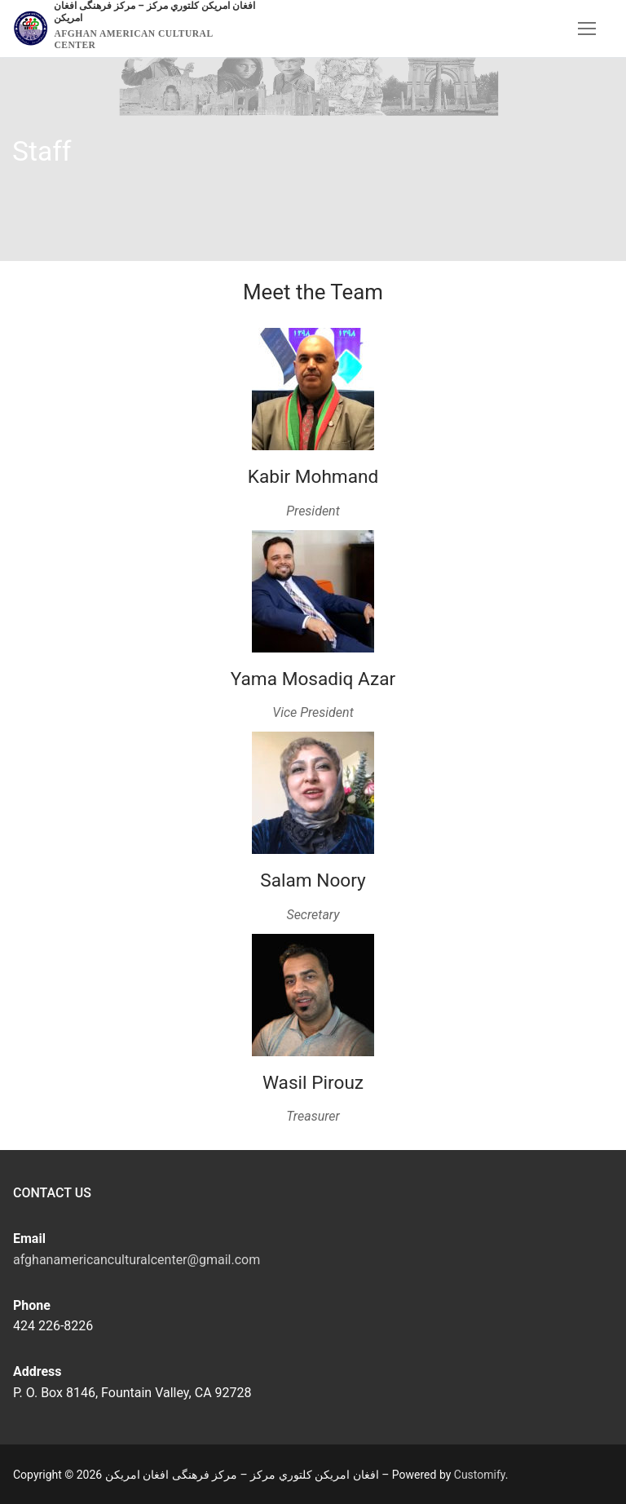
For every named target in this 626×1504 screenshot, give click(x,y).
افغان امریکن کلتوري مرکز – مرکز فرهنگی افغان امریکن (154, 12)
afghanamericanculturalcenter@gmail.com (136, 1259)
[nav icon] (587, 28)
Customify (479, 1474)
